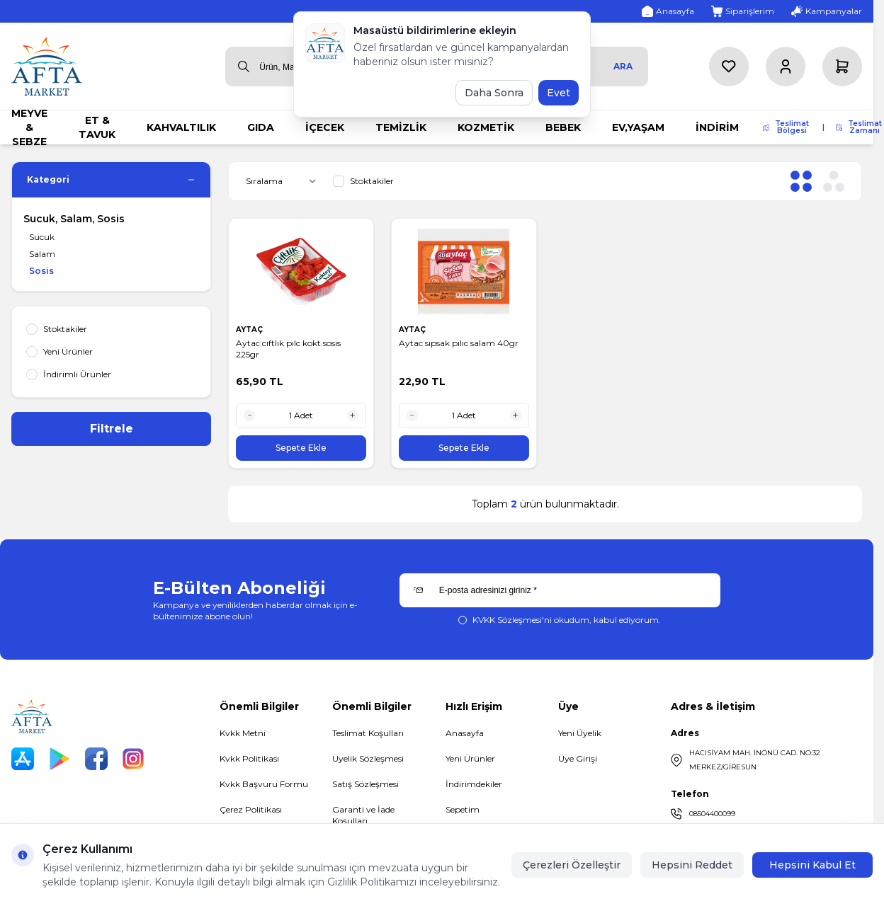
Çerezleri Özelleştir (571, 865)
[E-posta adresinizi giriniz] (560, 590)
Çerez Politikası (251, 809)
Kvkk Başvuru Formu (264, 784)
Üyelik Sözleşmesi (368, 758)
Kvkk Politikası (249, 758)
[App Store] (22, 758)
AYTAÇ (250, 329)
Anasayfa (465, 733)
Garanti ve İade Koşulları (363, 815)
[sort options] (284, 181)
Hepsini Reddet (692, 865)
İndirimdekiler (474, 784)
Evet (558, 92)
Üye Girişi (577, 758)
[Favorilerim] (729, 66)
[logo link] (46, 66)
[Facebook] (96, 758)
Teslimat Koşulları (368, 733)
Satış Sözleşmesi (365, 784)
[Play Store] (59, 758)
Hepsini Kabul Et (812, 865)
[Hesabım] (785, 66)
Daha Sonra (494, 92)
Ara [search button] (623, 66)
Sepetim (463, 809)
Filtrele (111, 428)
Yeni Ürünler (470, 758)
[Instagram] (133, 758)
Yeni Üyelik (579, 733)
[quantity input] (301, 415)
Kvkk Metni (243, 733)
